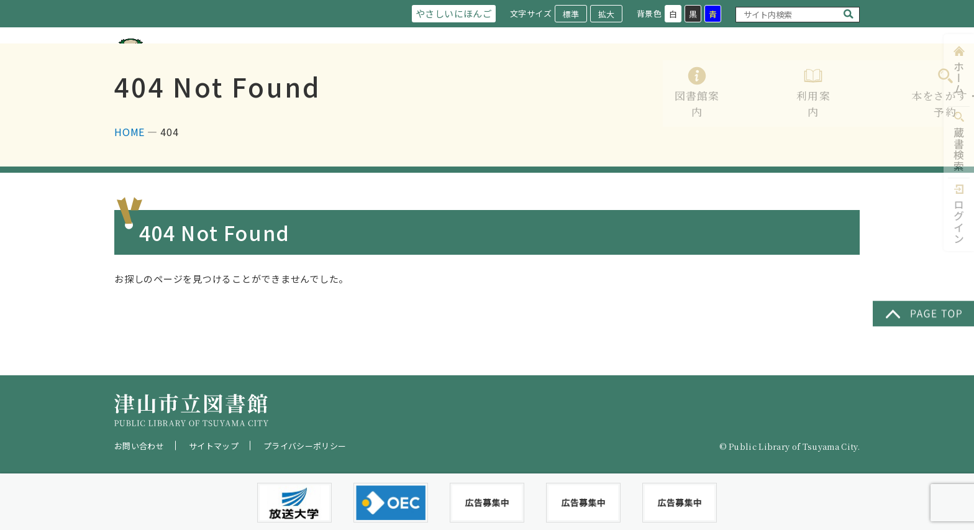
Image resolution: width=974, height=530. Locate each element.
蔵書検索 (959, 149)
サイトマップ (214, 446)
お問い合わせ (139, 446)
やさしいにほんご (451, 13)
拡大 (606, 14)
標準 (570, 14)
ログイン (959, 221)
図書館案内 (462, 70)
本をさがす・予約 (618, 70)
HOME (129, 182)
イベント (790, 70)
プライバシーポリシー (304, 446)
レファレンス (714, 70)
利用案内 (533, 70)
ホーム (959, 78)
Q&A (848, 70)
